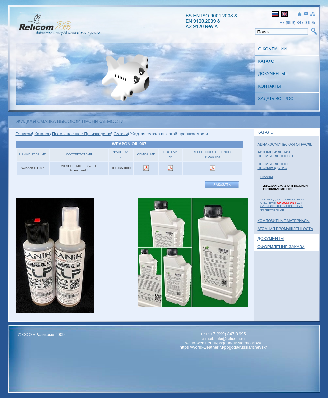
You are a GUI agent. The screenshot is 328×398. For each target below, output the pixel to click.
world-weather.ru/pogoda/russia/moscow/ (223, 343)
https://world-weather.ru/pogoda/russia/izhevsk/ (223, 347)
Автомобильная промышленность (275, 154)
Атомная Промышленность (285, 229)
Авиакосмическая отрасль (284, 144)
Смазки (266, 177)
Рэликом (24, 133)
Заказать (222, 185)
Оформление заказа (281, 246)
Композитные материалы (283, 221)
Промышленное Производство (273, 166)
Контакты (269, 86)
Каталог (267, 61)
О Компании (272, 48)
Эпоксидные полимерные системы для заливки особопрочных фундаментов (283, 204)
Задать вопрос (275, 98)
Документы (271, 73)
